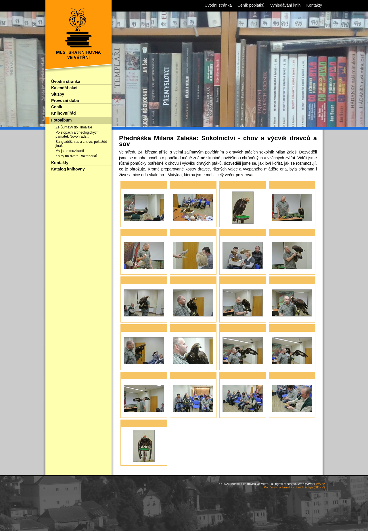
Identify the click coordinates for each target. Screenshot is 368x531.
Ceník (56, 107)
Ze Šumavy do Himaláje (73, 127)
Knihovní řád (63, 113)
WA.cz (320, 484)
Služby (57, 94)
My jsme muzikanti (69, 151)
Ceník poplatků (250, 5)
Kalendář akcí (64, 88)
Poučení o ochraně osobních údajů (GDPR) (294, 487)
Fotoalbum (61, 120)
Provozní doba (65, 100)
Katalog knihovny (68, 169)
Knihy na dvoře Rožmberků (76, 156)
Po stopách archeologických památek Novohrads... (76, 134)
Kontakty (59, 162)
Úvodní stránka (65, 81)
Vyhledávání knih (285, 5)
